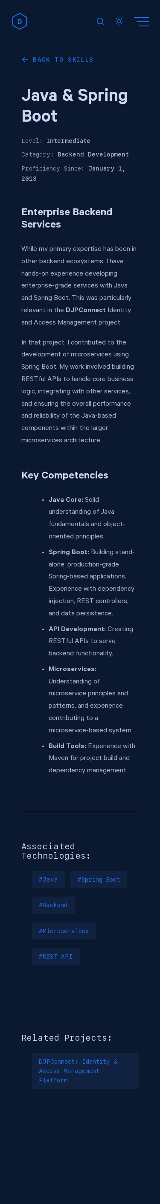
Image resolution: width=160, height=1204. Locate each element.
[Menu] (143, 21)
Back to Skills (63, 59)
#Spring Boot (99, 879)
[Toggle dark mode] (119, 21)
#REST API (56, 956)
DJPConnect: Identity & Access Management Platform (78, 1071)
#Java (48, 879)
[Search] (100, 21)
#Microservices (64, 931)
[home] (20, 21)
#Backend (53, 905)
